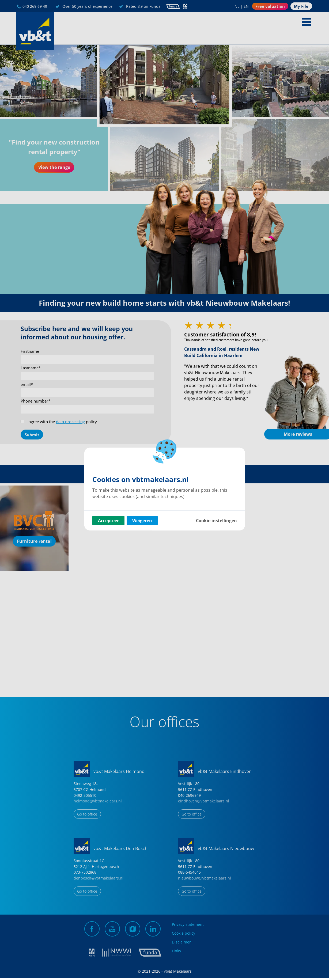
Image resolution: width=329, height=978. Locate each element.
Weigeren (142, 521)
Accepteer (108, 521)
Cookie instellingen (216, 521)
